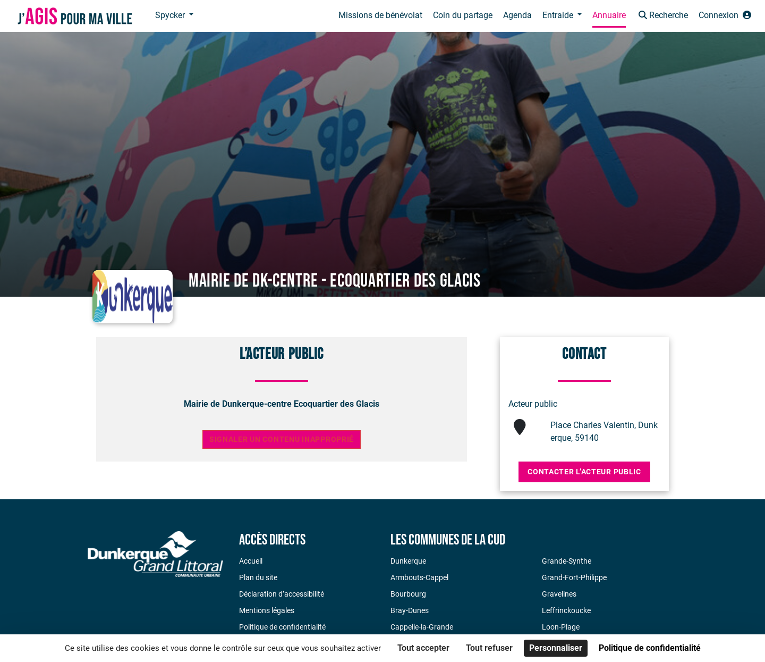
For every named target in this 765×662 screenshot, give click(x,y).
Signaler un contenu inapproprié (281, 439)
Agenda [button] (517, 15)
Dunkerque (408, 561)
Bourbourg (408, 594)
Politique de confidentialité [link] (650, 648)
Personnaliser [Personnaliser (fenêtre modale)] (555, 648)
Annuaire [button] (609, 15)
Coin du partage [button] (462, 15)
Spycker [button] (171, 15)
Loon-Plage (561, 627)
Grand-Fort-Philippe (574, 577)
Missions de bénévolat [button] (380, 15)
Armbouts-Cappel (419, 577)
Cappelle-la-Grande (421, 627)
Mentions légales (266, 610)
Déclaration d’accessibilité (281, 594)
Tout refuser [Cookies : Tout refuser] (489, 648)
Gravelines (559, 594)
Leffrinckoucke (566, 610)
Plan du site (258, 577)
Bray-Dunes (409, 610)
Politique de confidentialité (282, 627)
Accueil (250, 561)
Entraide (558, 15)
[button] (662, 16)
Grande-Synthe (566, 561)
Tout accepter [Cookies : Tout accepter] (423, 648)
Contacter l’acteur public (584, 471)
